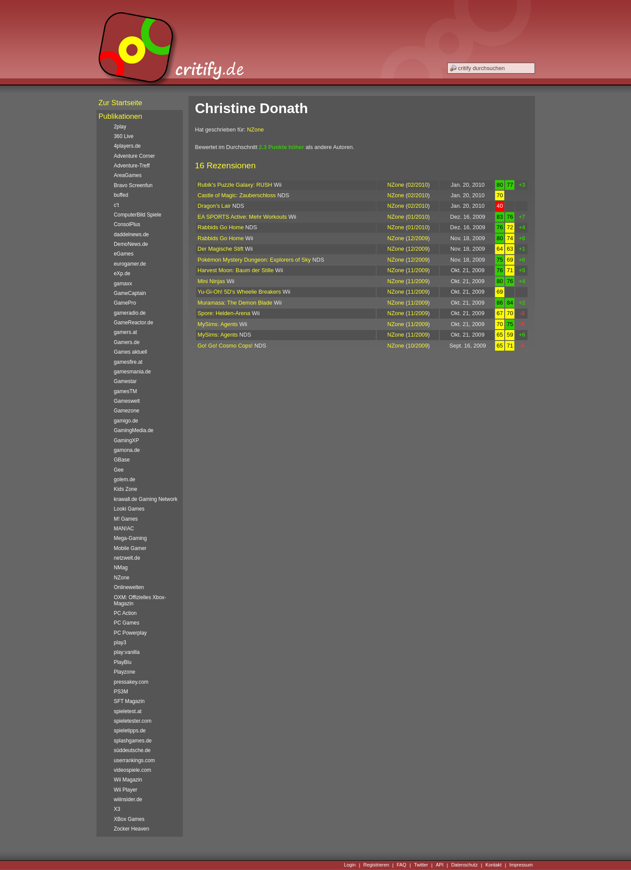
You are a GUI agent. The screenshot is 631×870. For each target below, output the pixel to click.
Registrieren (376, 865)
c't (116, 205)
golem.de (124, 479)
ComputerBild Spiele (137, 215)
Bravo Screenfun (133, 185)
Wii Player (125, 790)
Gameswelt (127, 401)
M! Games (126, 519)
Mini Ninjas (211, 281)
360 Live (124, 136)
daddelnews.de (131, 234)
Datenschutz (464, 865)
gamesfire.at (128, 362)
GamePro (125, 303)
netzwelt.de (127, 558)
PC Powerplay (130, 633)
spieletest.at (128, 711)
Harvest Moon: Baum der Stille (236, 270)
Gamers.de (127, 342)
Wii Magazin (128, 780)
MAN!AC (124, 529)
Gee (119, 470)
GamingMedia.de (133, 430)
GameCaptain (130, 293)
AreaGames (128, 175)
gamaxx (123, 284)
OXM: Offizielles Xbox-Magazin (140, 600)
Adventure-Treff (132, 166)
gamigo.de (126, 421)
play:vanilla (127, 652)
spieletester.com (133, 721)
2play (120, 127)
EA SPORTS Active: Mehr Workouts (242, 216)
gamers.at (125, 332)
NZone (255, 129)
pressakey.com (131, 682)
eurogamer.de (130, 264)
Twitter (421, 865)
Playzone (124, 672)
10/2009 (418, 345)
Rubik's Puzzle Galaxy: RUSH (235, 184)
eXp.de (122, 273)
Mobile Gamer (130, 548)
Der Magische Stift (221, 248)
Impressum (521, 865)
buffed (121, 195)
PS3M (121, 692)
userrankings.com (134, 760)
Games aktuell (130, 352)
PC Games (126, 623)
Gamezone (126, 411)
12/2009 (418, 238)
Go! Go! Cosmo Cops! (225, 345)
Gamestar (125, 381)
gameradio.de (130, 313)
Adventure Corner (134, 156)
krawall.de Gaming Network (146, 499)
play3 (120, 642)
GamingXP (126, 440)
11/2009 (418, 270)
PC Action (125, 613)
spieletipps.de (130, 731)
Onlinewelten (129, 587)
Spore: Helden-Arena (224, 313)
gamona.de (127, 450)
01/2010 (418, 216)
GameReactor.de (133, 323)
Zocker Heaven (132, 829)
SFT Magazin (129, 701)
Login (350, 865)
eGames (124, 254)
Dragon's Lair (214, 205)
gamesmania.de (132, 372)
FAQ (401, 865)
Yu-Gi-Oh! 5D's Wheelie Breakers (239, 291)
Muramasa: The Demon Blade (235, 302)
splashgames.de (133, 741)
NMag (121, 568)
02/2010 (418, 184)
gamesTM (125, 391)
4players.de (127, 146)
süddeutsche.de (132, 750)
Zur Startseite (121, 103)
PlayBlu (123, 662)
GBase (122, 460)
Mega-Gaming (130, 538)
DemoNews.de (131, 244)
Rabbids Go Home (221, 227)
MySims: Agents (218, 324)
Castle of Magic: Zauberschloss (237, 195)
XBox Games (129, 819)
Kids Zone (125, 489)
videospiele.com (132, 770)
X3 (117, 809)
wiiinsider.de (128, 799)
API (440, 865)
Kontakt (493, 865)
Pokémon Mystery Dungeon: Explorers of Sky (254, 259)
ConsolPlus (127, 224)
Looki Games (129, 509)
